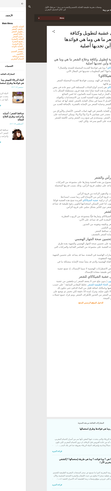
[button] (27, 32)
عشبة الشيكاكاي (89, 67)
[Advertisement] (54, 392)
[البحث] (3, 7)
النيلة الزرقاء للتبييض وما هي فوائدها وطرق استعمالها (79, 429)
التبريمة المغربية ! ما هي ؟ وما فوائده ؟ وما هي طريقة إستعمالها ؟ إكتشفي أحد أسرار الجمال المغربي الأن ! (68, 461)
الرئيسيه (94, 18)
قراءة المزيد (31, 451)
